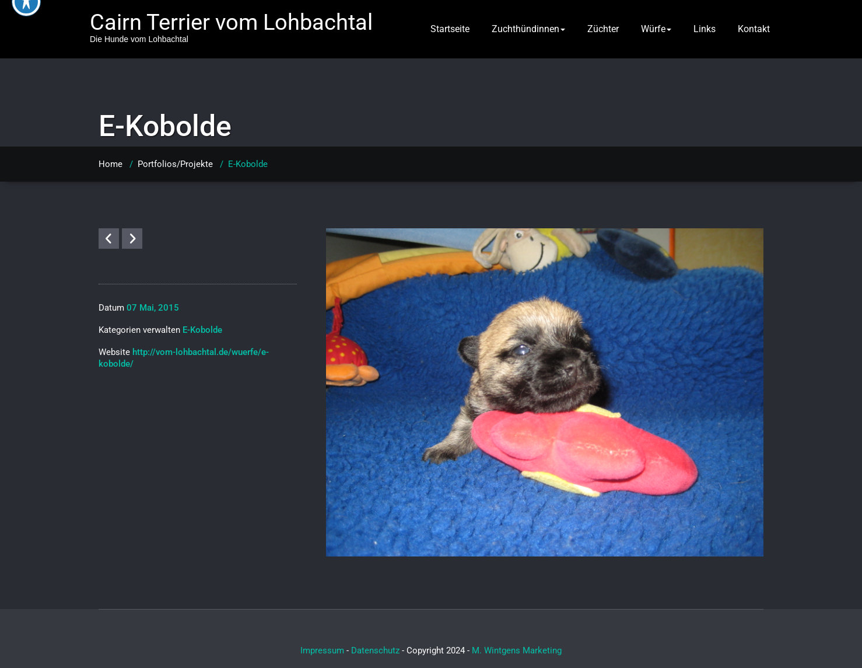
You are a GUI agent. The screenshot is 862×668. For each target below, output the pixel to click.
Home (110, 164)
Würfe (656, 28)
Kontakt (754, 28)
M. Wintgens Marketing (517, 650)
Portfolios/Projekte (175, 164)
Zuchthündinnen (528, 28)
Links (704, 28)
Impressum (322, 650)
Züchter (603, 28)
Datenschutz (375, 650)
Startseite (449, 28)
